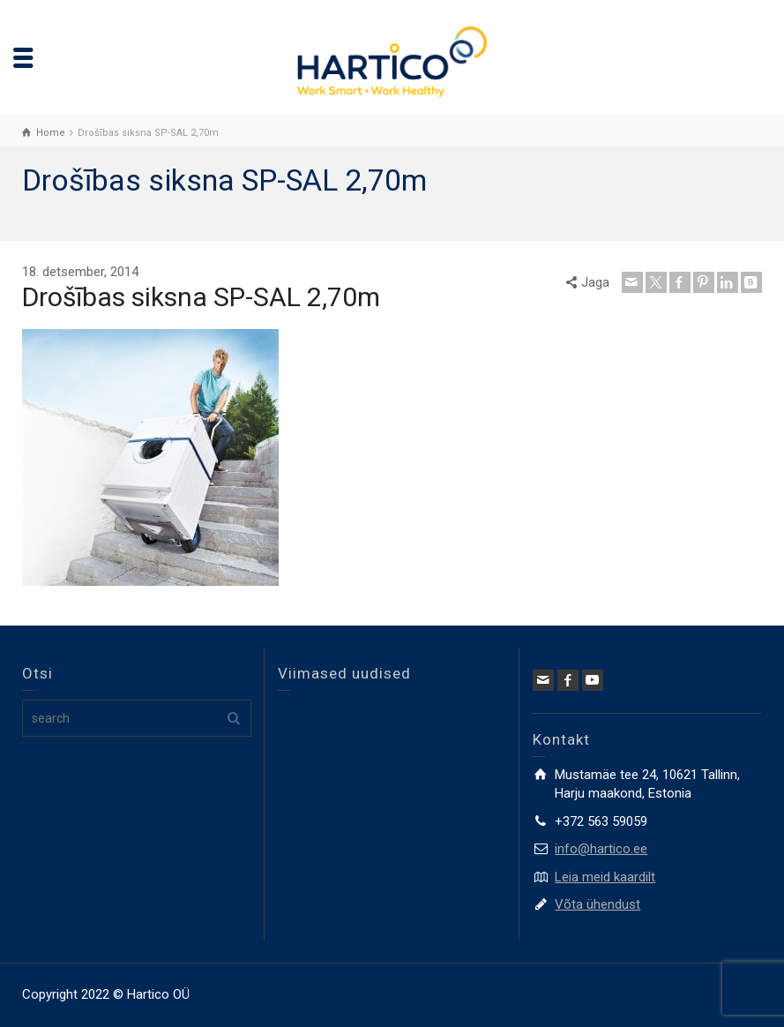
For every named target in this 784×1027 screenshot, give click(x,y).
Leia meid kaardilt (605, 877)
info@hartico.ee (601, 849)
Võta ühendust (597, 904)
